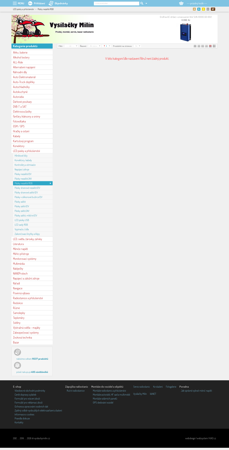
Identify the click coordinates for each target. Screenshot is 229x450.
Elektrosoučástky (22, 111)
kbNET (153, 393)
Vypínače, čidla (22, 229)
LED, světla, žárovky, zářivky (27, 239)
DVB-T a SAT (20, 106)
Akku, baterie (20, 52)
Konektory (18, 146)
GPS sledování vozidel (103, 402)
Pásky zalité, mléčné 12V (26, 215)
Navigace (17, 288)
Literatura (18, 244)
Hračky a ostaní (21, 131)
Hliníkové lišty (21, 155)
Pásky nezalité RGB (24, 183)
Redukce (18, 303)
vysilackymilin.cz (42, 438)
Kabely (16, 136)
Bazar (16, 342)
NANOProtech (20, 273)
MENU (21, 3)
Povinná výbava (21, 293)
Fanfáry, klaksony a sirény (26, 116)
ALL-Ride (18, 62)
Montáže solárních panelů (105, 398)
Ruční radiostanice (75, 390)
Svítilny (16, 322)
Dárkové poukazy (22, 101)
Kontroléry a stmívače (25, 164)
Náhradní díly (20, 72)
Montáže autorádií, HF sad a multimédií (111, 394)
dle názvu (93, 46)
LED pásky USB (22, 220)
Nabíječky (18, 268)
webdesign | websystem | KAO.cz (200, 438)
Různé (16, 308)
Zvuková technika (22, 337)
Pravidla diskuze (22, 418)
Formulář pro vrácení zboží (27, 398)
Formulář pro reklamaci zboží (28, 402)
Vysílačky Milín (140, 393)
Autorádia (18, 96)
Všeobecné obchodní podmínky (30, 390)
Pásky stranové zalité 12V (26, 192)
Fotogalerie (171, 386)
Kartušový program (23, 141)
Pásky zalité (20, 201)
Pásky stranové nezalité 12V (27, 187)
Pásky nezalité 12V (23, 174)
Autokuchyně (20, 92)
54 (136, 46)
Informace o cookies (24, 414)
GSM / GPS (18, 126)
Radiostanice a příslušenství (28, 298)
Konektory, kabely (23, 160)
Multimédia (19, 263)
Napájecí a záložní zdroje (26, 278)
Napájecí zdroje (22, 169)
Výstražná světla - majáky (26, 327)
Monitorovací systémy (24, 258)
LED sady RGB (21, 224)
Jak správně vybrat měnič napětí (196, 390)
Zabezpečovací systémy (26, 332)
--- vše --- (70, 46)
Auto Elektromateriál (24, 77)
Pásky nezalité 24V (23, 178)
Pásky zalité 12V (22, 206)
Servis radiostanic (141, 386)
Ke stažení (158, 386)
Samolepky (19, 313)
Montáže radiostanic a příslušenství (109, 390)
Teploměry (18, 317)
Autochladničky (21, 87)
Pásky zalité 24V (22, 210)
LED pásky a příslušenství (26, 151)
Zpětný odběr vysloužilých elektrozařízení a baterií (38, 410)
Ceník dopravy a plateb (25, 394)
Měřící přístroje (21, 253)
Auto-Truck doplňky (24, 82)
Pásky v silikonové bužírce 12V (28, 197)
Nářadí (16, 283)
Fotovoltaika (19, 121)
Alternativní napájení (24, 67)
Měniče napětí (20, 249)
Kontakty (19, 422)
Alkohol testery (21, 57)
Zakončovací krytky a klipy (27, 233)
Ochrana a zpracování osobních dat (31, 406)
